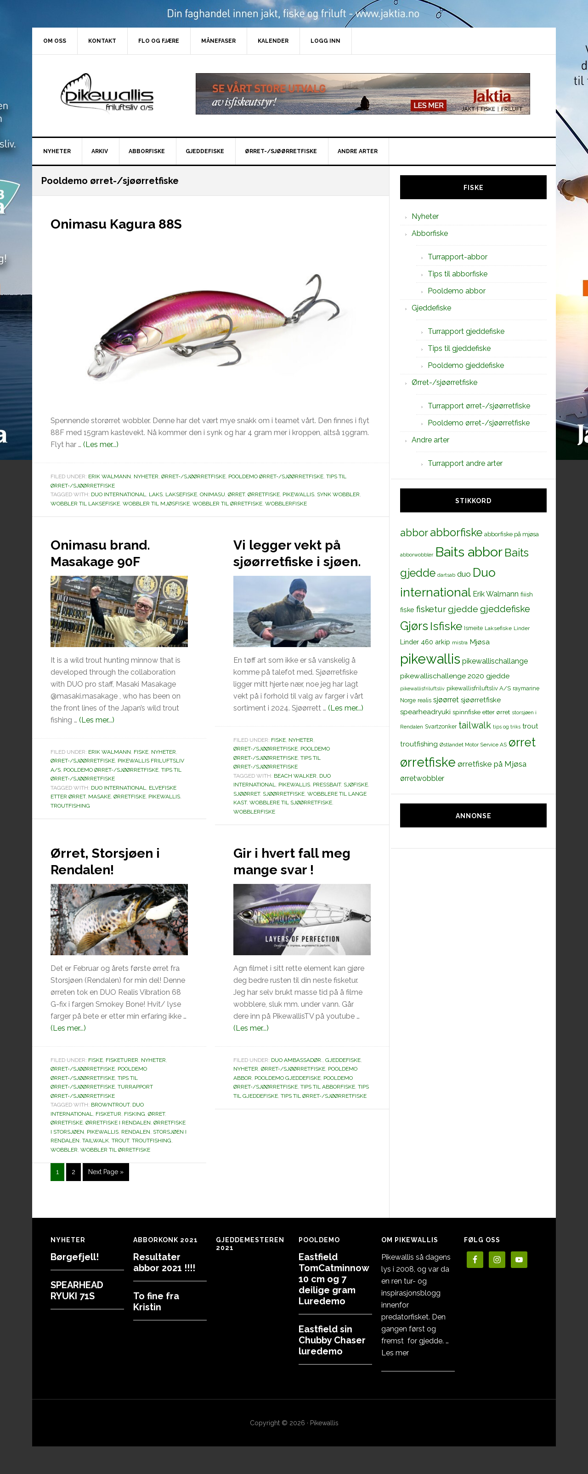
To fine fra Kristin (156, 1301)
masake (99, 796)
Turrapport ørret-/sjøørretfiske (479, 405)
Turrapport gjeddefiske (466, 331)
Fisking (134, 1130)
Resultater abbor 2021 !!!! (164, 1262)
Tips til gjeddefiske (459, 348)
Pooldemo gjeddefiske (287, 1111)
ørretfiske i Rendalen (118, 1139)
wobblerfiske (286, 503)
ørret (236, 494)
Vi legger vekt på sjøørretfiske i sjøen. (300, 560)
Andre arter (430, 440)
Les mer (395, 1352)
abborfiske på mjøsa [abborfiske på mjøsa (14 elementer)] (511, 534)
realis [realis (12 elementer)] (424, 700)
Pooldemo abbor (457, 291)
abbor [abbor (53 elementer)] (414, 533)
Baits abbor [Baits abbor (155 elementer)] (469, 552)
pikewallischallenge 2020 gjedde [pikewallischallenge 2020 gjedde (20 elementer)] (454, 675)
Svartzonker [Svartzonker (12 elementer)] (441, 726)
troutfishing (70, 806)
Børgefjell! (75, 1256)
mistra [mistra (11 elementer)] (460, 642)
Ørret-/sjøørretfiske (193, 476)
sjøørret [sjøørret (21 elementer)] (446, 699)
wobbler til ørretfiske (227, 503)
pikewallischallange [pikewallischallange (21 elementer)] (495, 661)
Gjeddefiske (343, 1093)
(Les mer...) (101, 444)
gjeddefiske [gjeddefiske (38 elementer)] (505, 608)
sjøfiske (356, 801)
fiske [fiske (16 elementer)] (407, 610)
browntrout (110, 1121)
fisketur (108, 1130)
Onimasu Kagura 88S (134, 222)
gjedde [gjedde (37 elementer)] (463, 609)
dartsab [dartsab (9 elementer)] (446, 575)
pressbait (327, 801)
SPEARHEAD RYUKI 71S (77, 1290)
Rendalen (135, 1148)
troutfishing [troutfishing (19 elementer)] (419, 744)
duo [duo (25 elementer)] (464, 574)
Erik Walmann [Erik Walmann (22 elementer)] (496, 594)
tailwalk (95, 1157)
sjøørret (246, 810)
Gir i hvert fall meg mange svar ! (299, 885)
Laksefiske (181, 494)
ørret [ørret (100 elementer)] (522, 742)
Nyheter (146, 476)
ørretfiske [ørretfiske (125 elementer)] (428, 762)
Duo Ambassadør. (296, 1093)
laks (156, 494)
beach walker (295, 792)
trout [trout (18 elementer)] (530, 726)
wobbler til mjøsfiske (156, 503)
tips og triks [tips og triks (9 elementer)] (506, 726)
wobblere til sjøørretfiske (290, 819)
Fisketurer (122, 1076)
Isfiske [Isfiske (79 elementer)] (446, 626)
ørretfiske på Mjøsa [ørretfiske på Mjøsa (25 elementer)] (492, 764)
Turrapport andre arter (465, 463)
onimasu (212, 494)
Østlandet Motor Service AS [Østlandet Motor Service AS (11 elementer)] (473, 744)
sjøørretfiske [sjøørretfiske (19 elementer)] (481, 700)
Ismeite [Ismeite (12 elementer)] (473, 628)
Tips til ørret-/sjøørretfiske (324, 1129)
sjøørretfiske (284, 810)
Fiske (141, 752)
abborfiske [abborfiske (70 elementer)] (456, 532)
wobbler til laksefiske (85, 503)
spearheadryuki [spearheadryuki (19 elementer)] (425, 712)
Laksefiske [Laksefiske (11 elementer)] (498, 628)
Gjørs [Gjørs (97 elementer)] (414, 626)
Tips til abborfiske (327, 1120)
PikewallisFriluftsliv (110, 94)
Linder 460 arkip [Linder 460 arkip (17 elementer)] (425, 642)
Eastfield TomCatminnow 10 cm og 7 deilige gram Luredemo (334, 1279)
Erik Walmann (109, 476)
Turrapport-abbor (457, 256)
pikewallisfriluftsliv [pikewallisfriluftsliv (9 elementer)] (422, 688)
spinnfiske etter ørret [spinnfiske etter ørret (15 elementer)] (481, 712)
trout (120, 1157)
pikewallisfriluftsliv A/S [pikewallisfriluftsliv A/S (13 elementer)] (479, 688)
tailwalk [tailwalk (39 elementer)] (474, 725)
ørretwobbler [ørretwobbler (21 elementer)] (422, 778)
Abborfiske (430, 233)
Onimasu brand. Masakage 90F (113, 552)
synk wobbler (338, 494)
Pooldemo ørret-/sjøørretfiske (275, 476)
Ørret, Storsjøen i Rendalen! (117, 877)
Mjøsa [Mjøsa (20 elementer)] (479, 641)
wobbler (64, 1166)
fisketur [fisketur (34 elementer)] (431, 609)
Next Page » (106, 1190)
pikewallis (298, 494)
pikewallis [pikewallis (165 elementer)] (430, 659)
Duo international (118, 494)
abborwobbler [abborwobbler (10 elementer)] (416, 554)
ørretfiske (264, 494)
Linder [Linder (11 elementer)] (522, 628)
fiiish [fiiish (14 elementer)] (526, 594)
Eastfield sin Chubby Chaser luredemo (332, 1340)
